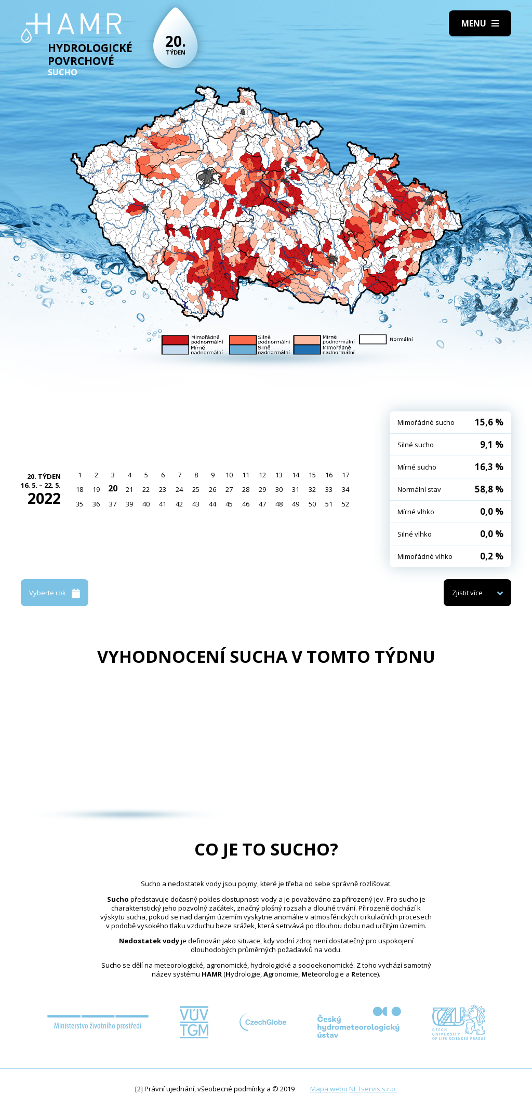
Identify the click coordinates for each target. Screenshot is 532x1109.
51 (328, 504)
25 (196, 489)
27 (229, 489)
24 (179, 489)
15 (312, 474)
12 (262, 474)
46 (245, 504)
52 (345, 504)
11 (245, 474)
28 (245, 489)
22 (146, 489)
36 (96, 504)
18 (79, 489)
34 (345, 489)
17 (345, 474)
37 (112, 504)
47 (262, 504)
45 (229, 504)
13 (279, 474)
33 (328, 489)
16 (328, 474)
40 (146, 504)
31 (295, 489)
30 (279, 489)
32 (312, 489)
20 (112, 488)
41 (162, 504)
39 (129, 504)
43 (196, 504)
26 (212, 489)
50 (312, 504)
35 (79, 504)
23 (162, 489)
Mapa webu (329, 1088)
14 (295, 474)
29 (262, 489)
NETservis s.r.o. (373, 1088)
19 (96, 489)
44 (212, 504)
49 (295, 504)
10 (229, 474)
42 (179, 504)
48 (279, 504)
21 (129, 489)
